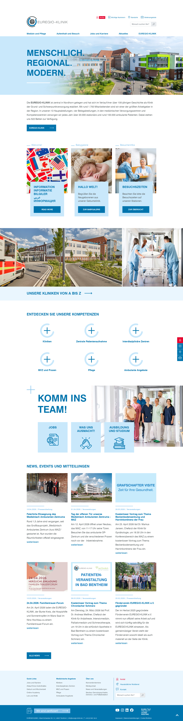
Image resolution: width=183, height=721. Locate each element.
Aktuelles (123, 21)
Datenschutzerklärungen (131, 705)
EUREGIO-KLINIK (147, 21)
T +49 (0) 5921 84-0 (90, 705)
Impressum (118, 705)
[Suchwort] (140, 11)
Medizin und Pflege (36, 21)
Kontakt (121, 676)
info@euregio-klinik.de (75, 705)
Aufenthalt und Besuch (68, 21)
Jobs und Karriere (99, 21)
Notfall (120, 666)
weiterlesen (33, 529)
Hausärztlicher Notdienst (127, 671)
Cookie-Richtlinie (146, 705)
